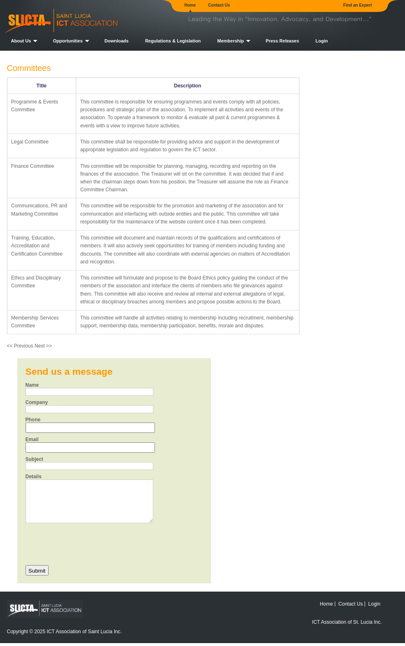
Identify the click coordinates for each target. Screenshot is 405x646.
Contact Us (219, 5)
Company (37, 402)
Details (34, 476)
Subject (34, 459)
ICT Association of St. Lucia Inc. (347, 622)
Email (32, 439)
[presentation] (88, 543)
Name (32, 385)
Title (42, 86)
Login (322, 40)
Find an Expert (357, 5)
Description (187, 86)
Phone (33, 419)
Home (190, 5)
